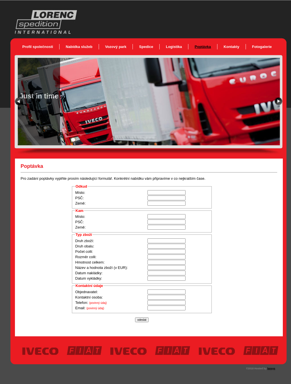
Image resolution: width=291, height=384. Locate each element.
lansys (271, 368)
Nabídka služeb (79, 47)
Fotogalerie (262, 47)
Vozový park (116, 47)
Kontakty (231, 47)
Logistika (174, 47)
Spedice (146, 47)
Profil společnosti (37, 47)
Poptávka (203, 47)
